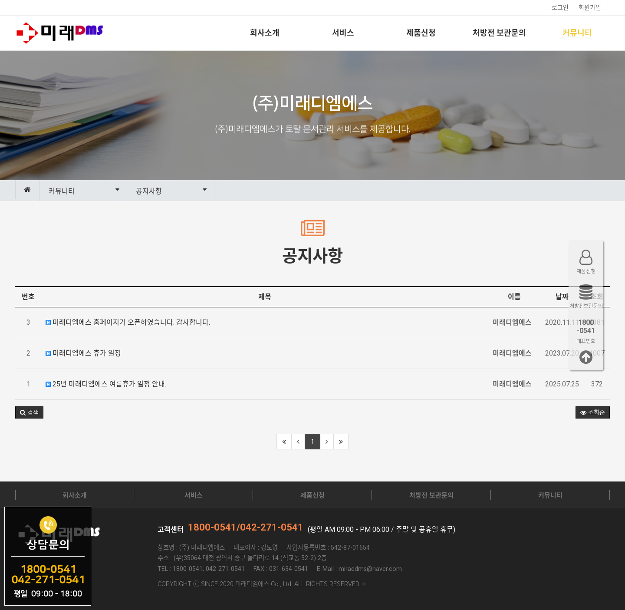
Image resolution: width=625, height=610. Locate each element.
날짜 (562, 297)
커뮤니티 (577, 32)
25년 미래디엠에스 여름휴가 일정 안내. (106, 384)
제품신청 (421, 32)
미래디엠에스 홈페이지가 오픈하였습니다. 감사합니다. (128, 322)
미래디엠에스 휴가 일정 (83, 353)
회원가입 (590, 7)
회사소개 (265, 32)
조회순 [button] (592, 412)
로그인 (560, 7)
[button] (29, 412)
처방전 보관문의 (499, 32)
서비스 (343, 32)
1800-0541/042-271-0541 (245, 527)
